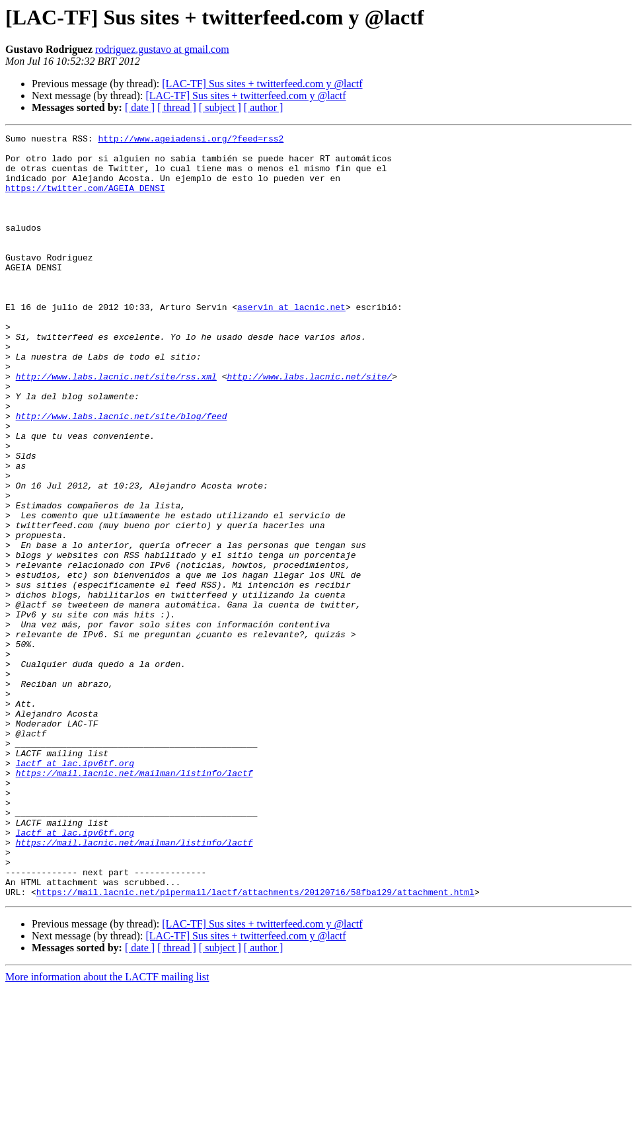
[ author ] (263, 107)
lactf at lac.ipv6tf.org (75, 890)
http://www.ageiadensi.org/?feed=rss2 (190, 140)
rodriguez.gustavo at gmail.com (162, 49)
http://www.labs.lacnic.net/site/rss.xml (116, 426)
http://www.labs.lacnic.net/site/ (309, 426)
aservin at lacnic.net (291, 342)
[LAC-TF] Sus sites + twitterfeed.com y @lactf (262, 83)
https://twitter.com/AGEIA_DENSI (85, 200)
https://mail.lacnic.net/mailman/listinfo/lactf (134, 902)
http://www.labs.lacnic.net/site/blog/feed (121, 473)
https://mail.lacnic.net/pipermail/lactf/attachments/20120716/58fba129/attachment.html (255, 1044)
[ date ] (140, 107)
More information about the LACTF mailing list (107, 1129)
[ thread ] (176, 107)
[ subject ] (220, 107)
